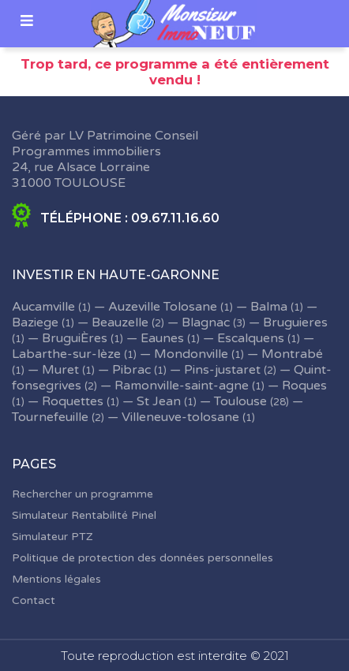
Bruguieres (295, 322)
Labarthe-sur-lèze (66, 354)
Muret (60, 370)
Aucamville (43, 307)
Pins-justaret (222, 370)
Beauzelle (120, 322)
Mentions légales (56, 579)
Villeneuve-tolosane (180, 417)
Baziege (35, 322)
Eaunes (162, 338)
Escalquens (250, 338)
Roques (304, 385)
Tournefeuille (50, 417)
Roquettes (72, 401)
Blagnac (206, 322)
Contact (33, 600)
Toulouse (240, 401)
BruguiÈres (74, 338)
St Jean (159, 401)
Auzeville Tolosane (162, 307)
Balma (268, 307)
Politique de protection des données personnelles (142, 558)
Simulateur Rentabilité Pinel (84, 515)
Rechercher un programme (82, 494)
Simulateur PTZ (52, 536)
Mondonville (191, 354)
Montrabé (292, 354)
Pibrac (131, 370)
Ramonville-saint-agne (181, 385)
